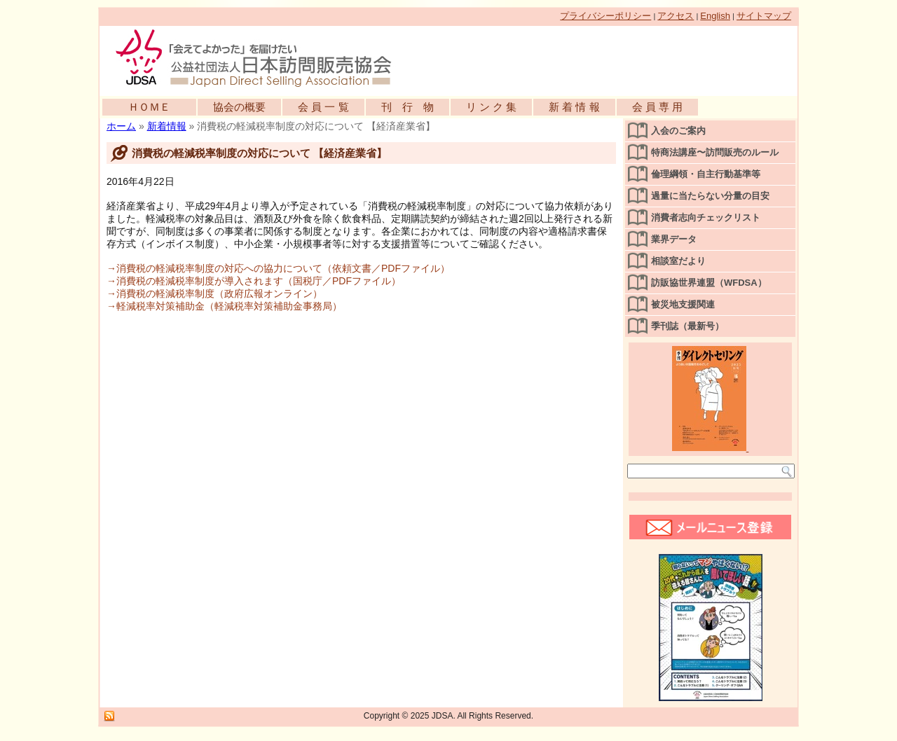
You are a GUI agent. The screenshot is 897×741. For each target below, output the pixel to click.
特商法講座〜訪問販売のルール (715, 152)
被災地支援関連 (683, 304)
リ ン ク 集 (491, 107)
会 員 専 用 (657, 107)
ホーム (121, 126)
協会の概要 (239, 107)
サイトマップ (764, 16)
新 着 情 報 (574, 107)
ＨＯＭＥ (149, 107)
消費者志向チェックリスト (705, 217)
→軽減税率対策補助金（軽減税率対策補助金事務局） (224, 306)
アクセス (675, 16)
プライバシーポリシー (605, 16)
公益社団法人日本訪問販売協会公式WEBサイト (261, 57)
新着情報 (166, 126)
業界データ (674, 239)
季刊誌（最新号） (687, 326)
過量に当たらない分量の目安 (710, 196)
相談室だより (678, 261)
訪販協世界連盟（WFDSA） (709, 282)
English (715, 16)
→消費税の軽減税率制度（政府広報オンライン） (214, 293)
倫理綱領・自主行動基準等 (705, 174)
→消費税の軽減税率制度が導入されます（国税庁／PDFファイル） (254, 280)
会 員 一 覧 (323, 107)
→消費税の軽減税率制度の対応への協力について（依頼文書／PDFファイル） (278, 268)
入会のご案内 (678, 130)
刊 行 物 (407, 107)
